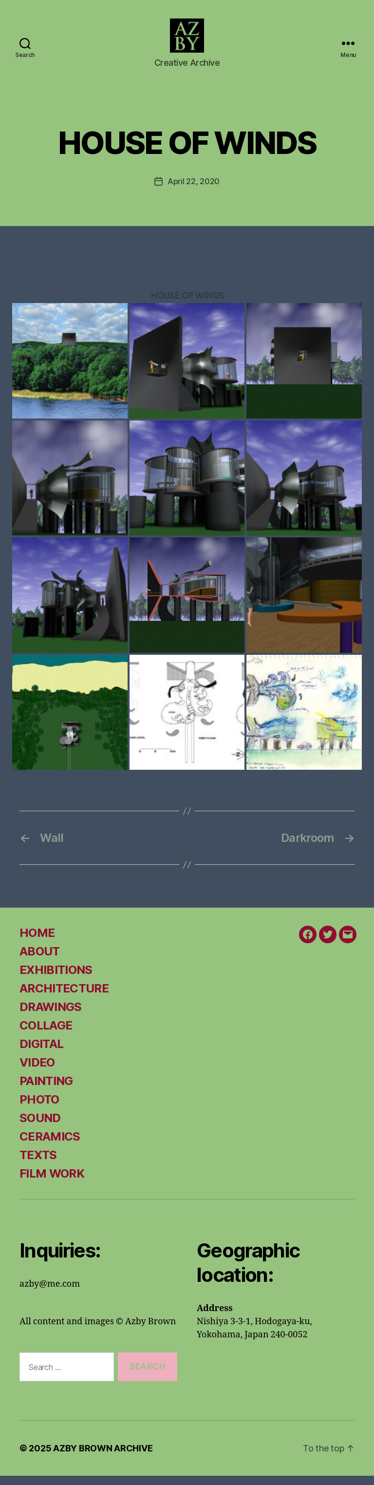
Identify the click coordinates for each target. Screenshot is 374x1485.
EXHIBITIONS (56, 979)
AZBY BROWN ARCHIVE (102, 1457)
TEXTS (38, 1165)
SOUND (40, 1128)
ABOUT (39, 961)
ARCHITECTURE (64, 998)
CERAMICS (49, 1146)
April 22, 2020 (194, 190)
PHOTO (39, 1109)
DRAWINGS (50, 1016)
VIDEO (37, 1072)
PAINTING (46, 1091)
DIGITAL (41, 1054)
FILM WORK (51, 1183)
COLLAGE (45, 1035)
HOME (37, 942)
